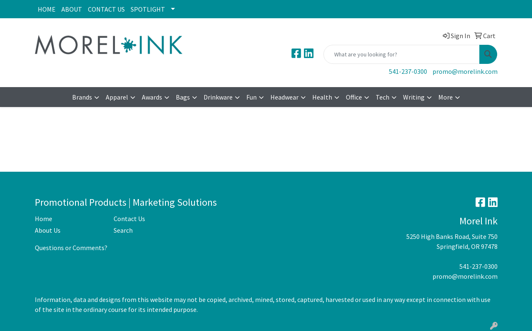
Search (123, 230)
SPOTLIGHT (148, 9)
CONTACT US (106, 9)
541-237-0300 (408, 71)
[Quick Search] (401, 54)
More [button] (445, 97)
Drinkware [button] (218, 97)
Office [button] (354, 97)
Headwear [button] (284, 97)
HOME (47, 9)
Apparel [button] (117, 97)
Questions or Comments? (71, 247)
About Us (48, 230)
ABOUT (71, 9)
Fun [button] (251, 97)
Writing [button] (414, 97)
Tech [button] (382, 97)
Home (43, 218)
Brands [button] (82, 97)
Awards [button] (152, 97)
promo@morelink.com (465, 71)
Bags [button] (183, 97)
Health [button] (322, 97)
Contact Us (129, 218)
